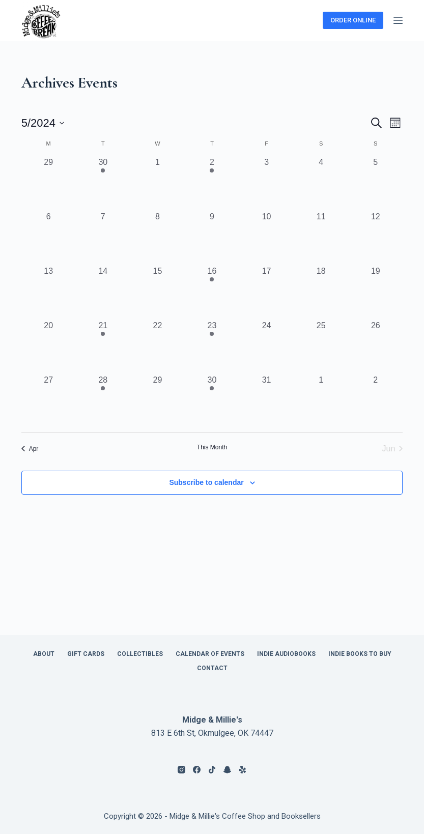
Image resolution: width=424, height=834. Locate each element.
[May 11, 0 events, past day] (321, 238)
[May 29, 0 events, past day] (157, 401)
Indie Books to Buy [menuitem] (359, 653)
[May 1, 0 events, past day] (157, 183)
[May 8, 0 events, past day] (157, 238)
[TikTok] (212, 769)
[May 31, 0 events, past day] (266, 401)
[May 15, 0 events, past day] (157, 292)
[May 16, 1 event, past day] (212, 292)
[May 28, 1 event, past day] (103, 401)
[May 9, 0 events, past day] (212, 238)
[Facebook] (197, 769)
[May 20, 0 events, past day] (48, 347)
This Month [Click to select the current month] (212, 447)
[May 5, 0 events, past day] (375, 183)
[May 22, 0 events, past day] (157, 347)
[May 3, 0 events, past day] (266, 183)
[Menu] (398, 20)
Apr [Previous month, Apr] (30, 448)
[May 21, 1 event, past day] (103, 347)
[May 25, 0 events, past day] (321, 347)
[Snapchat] (227, 769)
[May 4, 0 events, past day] (321, 183)
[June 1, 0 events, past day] (321, 401)
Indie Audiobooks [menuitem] (286, 653)
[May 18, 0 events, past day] (321, 292)
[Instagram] (181, 769)
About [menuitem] (43, 653)
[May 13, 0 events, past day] (48, 292)
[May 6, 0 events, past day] (48, 238)
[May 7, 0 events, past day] (103, 238)
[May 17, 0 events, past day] (266, 292)
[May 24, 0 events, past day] (266, 347)
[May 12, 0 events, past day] (375, 238)
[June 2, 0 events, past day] (375, 401)
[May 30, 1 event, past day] (212, 401)
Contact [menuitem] (212, 668)
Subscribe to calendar (206, 482)
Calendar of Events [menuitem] (210, 653)
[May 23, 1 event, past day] (212, 347)
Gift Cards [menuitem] (85, 653)
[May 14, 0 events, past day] (103, 292)
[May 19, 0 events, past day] (375, 292)
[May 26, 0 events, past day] (375, 347)
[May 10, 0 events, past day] (266, 238)
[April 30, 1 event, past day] (103, 183)
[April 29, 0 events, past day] (48, 183)
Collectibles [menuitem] (140, 653)
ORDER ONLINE (353, 20)
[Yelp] (242, 769)
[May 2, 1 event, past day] (212, 183)
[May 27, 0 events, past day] (48, 401)
